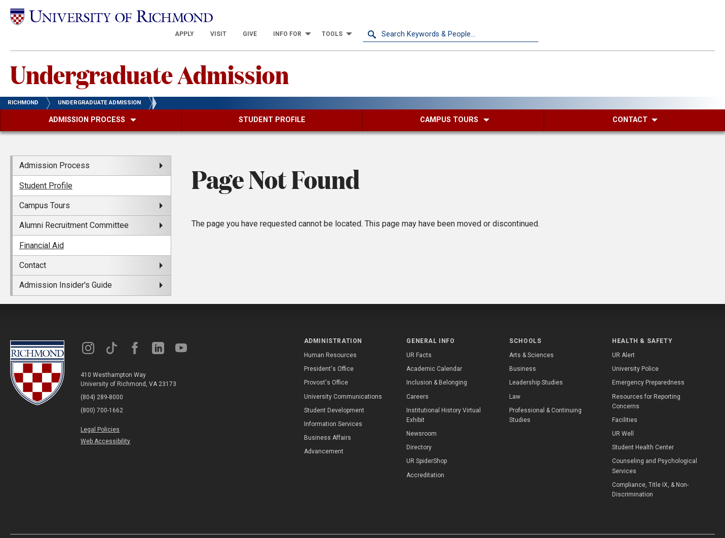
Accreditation (425, 456)
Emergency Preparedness (648, 364)
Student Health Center (643, 429)
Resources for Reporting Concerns (646, 383)
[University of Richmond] (98, 16)
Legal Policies (100, 411)
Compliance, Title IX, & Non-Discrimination (650, 472)
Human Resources (330, 337)
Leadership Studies (536, 364)
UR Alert (623, 337)
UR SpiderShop (426, 443)
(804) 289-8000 (102, 378)
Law (514, 378)
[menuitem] (360, 16)
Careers (417, 378)
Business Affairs (327, 420)
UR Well (623, 415)
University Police (635, 351)
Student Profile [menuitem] (45, 167)
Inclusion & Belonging (436, 364)
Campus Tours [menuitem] (44, 188)
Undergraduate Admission (149, 56)
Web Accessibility (105, 423)
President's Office (329, 351)
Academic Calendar (434, 351)
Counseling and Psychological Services (654, 448)
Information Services (333, 406)
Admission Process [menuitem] (54, 147)
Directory (419, 429)
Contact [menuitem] (32, 247)
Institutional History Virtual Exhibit (443, 397)
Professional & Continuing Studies (545, 397)
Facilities (624, 402)
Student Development (334, 392)
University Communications (343, 378)
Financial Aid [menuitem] (41, 227)
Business (522, 351)
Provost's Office (326, 364)
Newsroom (421, 415)
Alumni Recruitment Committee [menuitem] (74, 207)
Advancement (324, 433)
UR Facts (419, 337)
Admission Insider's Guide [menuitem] (65, 267)
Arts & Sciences (531, 337)
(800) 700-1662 (102, 392)
